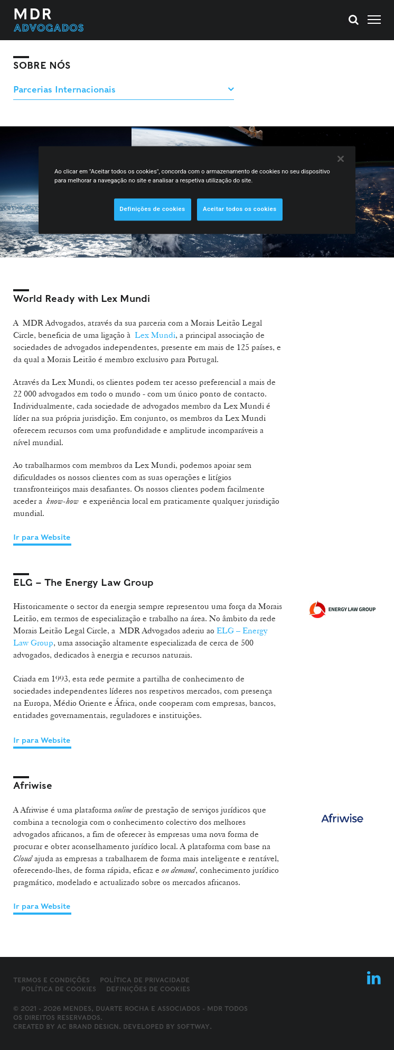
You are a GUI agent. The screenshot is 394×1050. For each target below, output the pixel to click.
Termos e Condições (51, 980)
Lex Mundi (155, 335)
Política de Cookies (58, 989)
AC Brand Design (88, 1026)
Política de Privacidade (145, 980)
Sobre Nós (42, 65)
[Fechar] (340, 158)
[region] (197, 190)
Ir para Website (41, 537)
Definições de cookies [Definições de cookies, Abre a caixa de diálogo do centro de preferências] (152, 209)
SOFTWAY (193, 1026)
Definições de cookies (148, 989)
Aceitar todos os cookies (240, 209)
